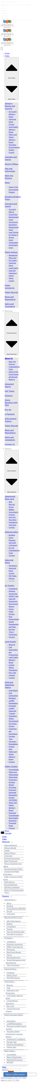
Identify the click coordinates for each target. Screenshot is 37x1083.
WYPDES (10, 1062)
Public (4, 839)
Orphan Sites (11, 1047)
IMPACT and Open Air (15, 947)
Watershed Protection (15, 1060)
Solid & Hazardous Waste (13, 1015)
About (9, 903)
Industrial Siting (9, 561)
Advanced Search (9, 385)
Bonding (10, 906)
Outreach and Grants (11, 205)
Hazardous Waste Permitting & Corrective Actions (14, 1034)
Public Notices (11, 252)
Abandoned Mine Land (10, 497)
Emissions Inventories (15, 944)
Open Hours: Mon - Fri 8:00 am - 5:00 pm (16, 4)
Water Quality (11, 766)
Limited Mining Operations (12, 1002)
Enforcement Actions (10, 420)
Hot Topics (9, 391)
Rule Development (13, 958)
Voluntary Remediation (15, 1045)
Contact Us (10, 444)
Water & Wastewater (14, 1057)
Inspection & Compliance (16, 1039)
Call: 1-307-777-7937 (9, 2)
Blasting (10, 985)
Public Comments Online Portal (12, 878)
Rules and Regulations (10, 298)
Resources (6, 842)
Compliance (11, 942)
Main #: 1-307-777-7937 (10, 1080)
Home (4, 837)
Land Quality (10, 641)
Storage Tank (11, 1042)
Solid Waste (11, 1021)
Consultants (11, 926)
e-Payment (10, 414)
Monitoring (11, 950)
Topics (6, 893)
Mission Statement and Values (12, 865)
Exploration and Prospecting (12, 992)
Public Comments (10, 286)
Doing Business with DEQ (11, 402)
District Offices (11, 164)
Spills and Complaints (10, 305)
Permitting (10, 973)
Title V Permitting (13, 965)
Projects (10, 929)
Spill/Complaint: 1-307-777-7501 (13, 1078)
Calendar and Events (11, 158)
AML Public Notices (14, 921)
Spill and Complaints (12, 887)
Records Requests (10, 885)
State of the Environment (14, 890)
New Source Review (14, 952)
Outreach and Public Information (11, 873)
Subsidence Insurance (15, 934)
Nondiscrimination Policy (13, 198)
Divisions (9, 395)
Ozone (9, 955)
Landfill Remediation (14, 1024)
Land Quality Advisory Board (14, 997)
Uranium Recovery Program (13, 1010)
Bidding (9, 924)
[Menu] (12, 842)
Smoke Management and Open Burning (15, 961)
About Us (9, 358)
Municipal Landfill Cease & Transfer (16, 1027)
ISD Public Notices (13, 978)
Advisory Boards (10, 848)
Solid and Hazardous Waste (9, 685)
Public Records (11, 292)
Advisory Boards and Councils (10, 106)
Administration (11, 532)
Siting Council (12, 975)
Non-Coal (10, 1006)
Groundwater (11, 1055)
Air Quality (9, 585)
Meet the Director (9, 177)
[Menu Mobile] (2, 832)
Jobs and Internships (10, 169)
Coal (8, 988)
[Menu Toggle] (2, 48)
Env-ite (8, 409)
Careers (7, 851)
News (7, 182)
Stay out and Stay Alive (15, 932)
